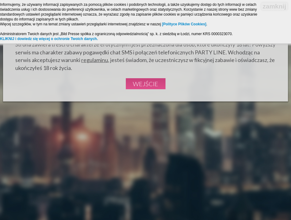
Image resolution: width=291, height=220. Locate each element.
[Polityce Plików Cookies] (184, 24)
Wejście (145, 83)
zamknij (274, 6)
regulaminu (94, 60)
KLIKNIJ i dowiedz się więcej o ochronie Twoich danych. (49, 39)
